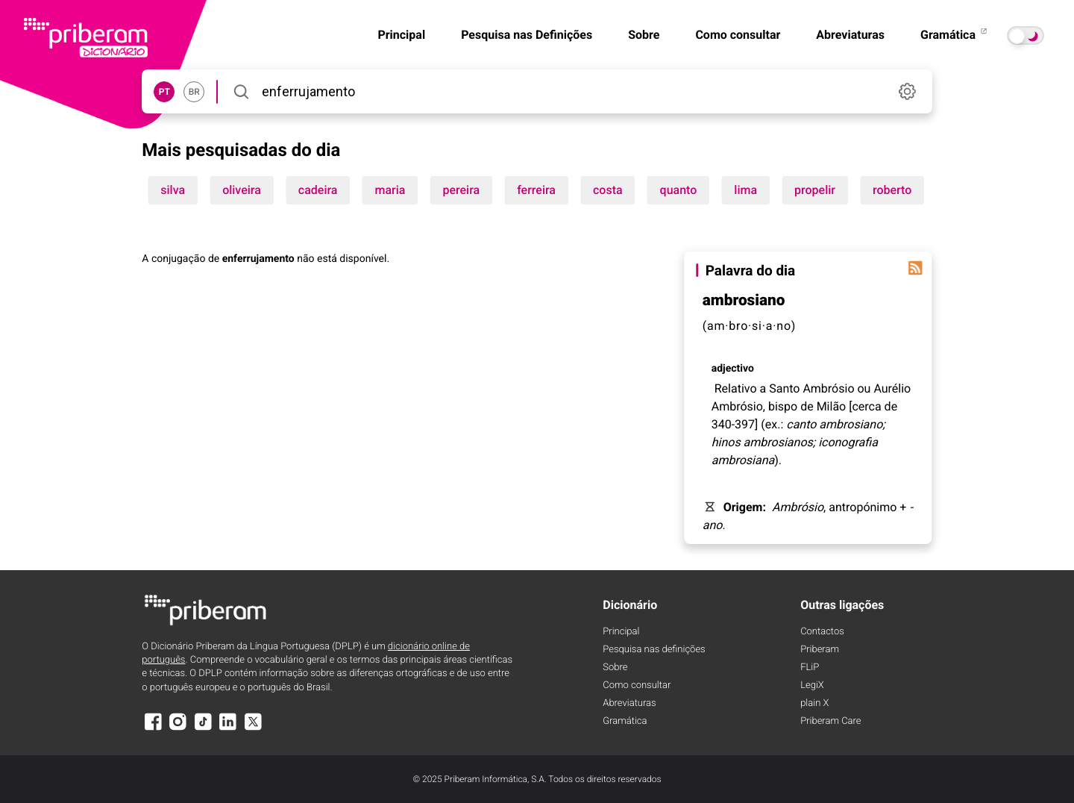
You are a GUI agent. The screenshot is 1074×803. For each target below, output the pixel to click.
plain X (814, 703)
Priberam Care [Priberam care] (830, 721)
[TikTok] (203, 729)
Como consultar (737, 35)
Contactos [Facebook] (822, 631)
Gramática (954, 35)
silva (172, 190)
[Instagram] (178, 729)
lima (745, 190)
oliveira (241, 190)
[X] (253, 729)
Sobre (643, 35)
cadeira (318, 190)
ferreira (536, 190)
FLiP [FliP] (809, 667)
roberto (892, 190)
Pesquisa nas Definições (526, 35)
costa (608, 190)
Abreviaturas (850, 35)
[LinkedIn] (228, 729)
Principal (401, 35)
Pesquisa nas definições (654, 649)
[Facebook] (153, 729)
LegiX (812, 685)
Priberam (819, 649)
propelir (814, 190)
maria (389, 190)
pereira (461, 190)
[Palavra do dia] (915, 267)
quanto (678, 190)
